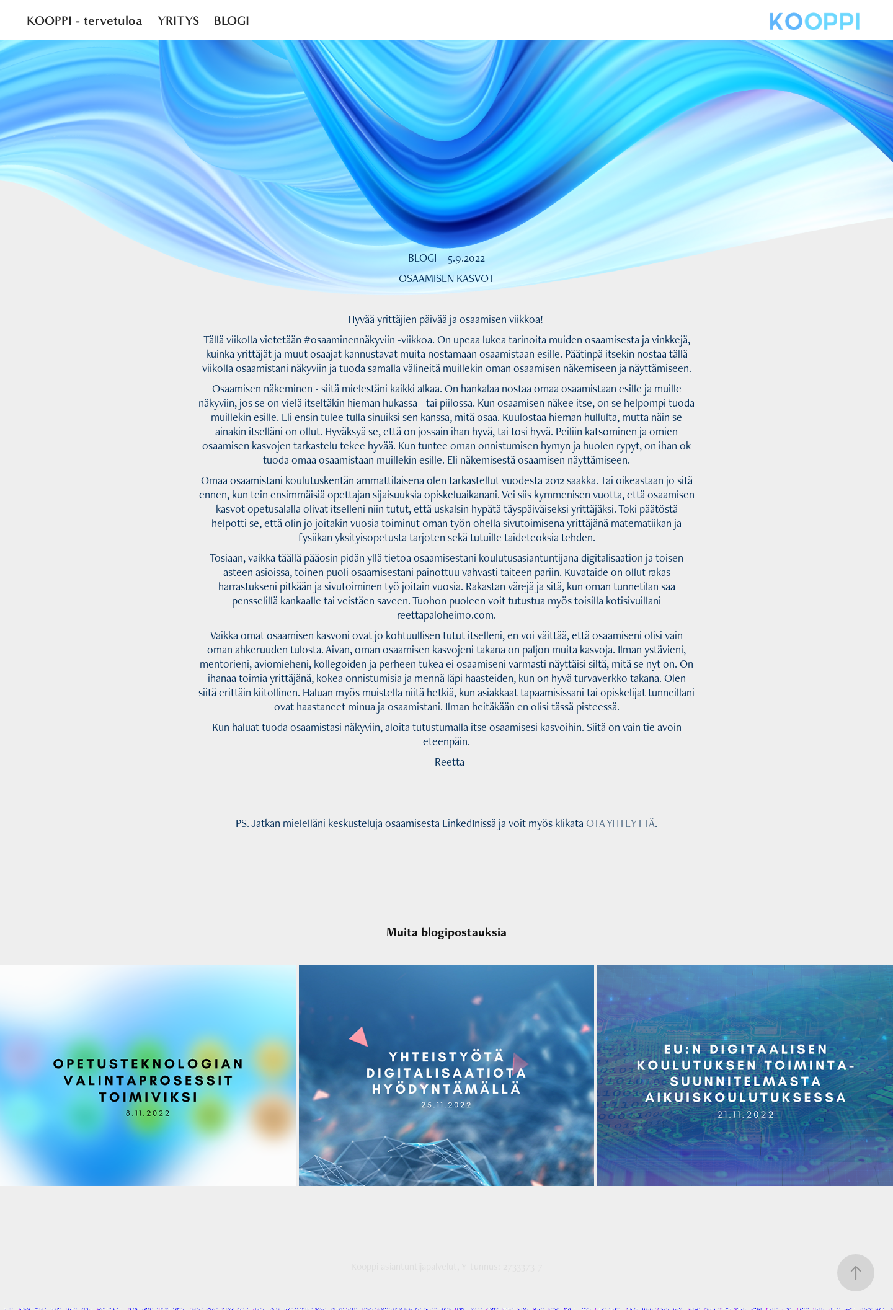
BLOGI (231, 20)
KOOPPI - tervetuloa (84, 20)
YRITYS (178, 20)
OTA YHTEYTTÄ (620, 823)
